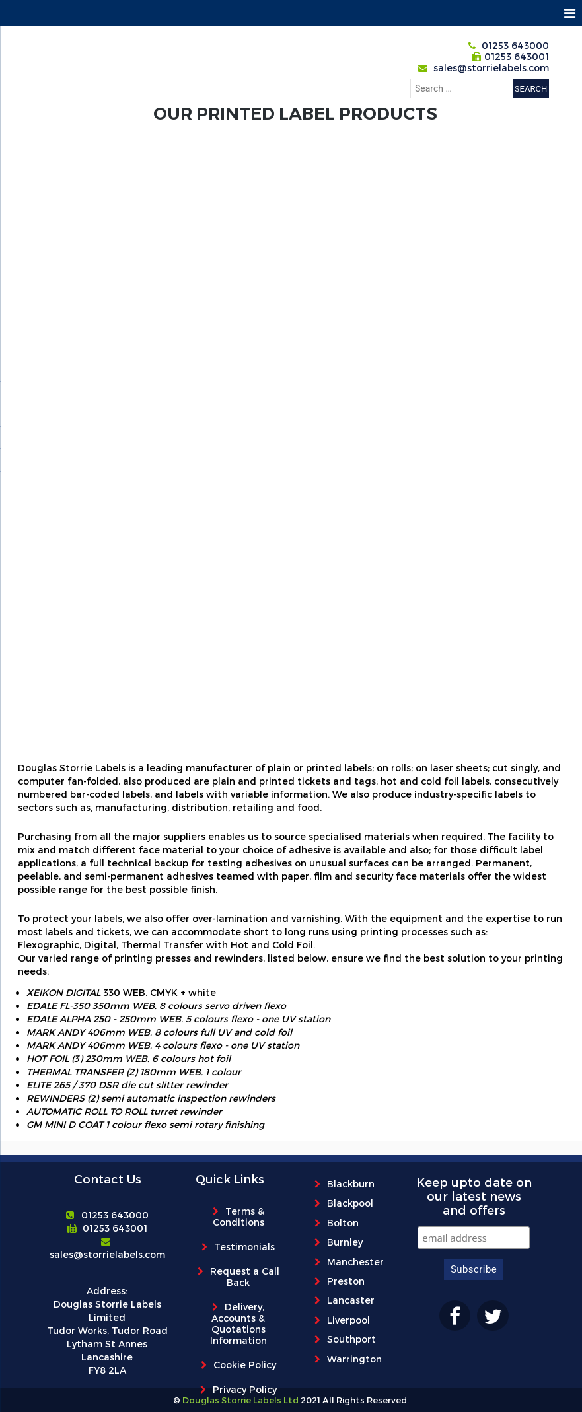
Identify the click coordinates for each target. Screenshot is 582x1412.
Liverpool (348, 1319)
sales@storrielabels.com (491, 67)
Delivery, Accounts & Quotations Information (238, 1323)
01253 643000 (515, 45)
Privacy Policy (245, 1389)
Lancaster (351, 1300)
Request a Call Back (244, 1276)
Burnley (345, 1242)
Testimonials (244, 1246)
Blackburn (351, 1183)
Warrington (354, 1358)
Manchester (355, 1261)
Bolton (343, 1222)
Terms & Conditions (238, 1216)
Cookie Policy (244, 1364)
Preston (346, 1281)
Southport (351, 1339)
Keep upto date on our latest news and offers (474, 1196)
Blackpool (350, 1203)
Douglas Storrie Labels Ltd (239, 1400)
